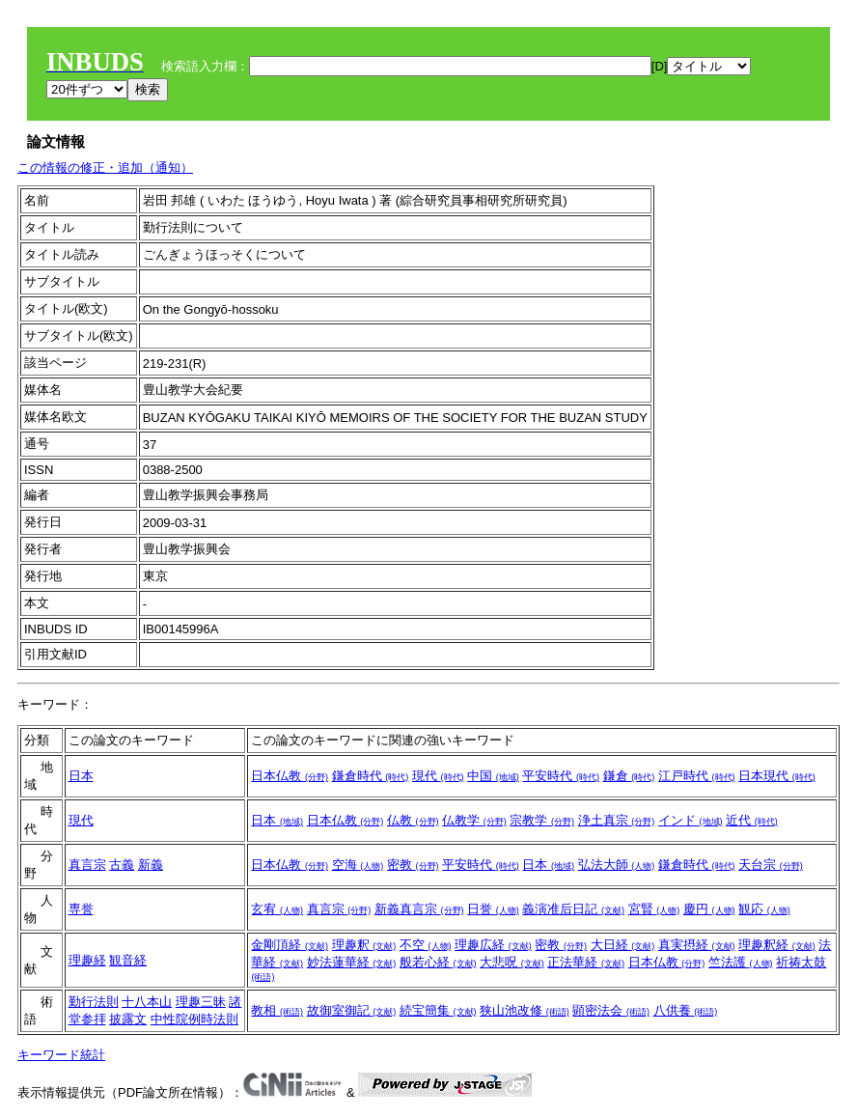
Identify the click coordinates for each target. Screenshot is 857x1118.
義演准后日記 (573, 909)
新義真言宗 (419, 909)
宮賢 (654, 909)
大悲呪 (512, 962)
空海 (358, 864)
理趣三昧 (201, 1001)
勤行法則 (94, 1001)
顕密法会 (611, 1010)
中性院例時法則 (194, 1019)
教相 (277, 1010)
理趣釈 (364, 944)
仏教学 (474, 820)
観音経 (128, 960)
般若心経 (438, 962)
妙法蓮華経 (352, 962)
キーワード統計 (61, 1055)
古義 (121, 864)
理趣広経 (493, 944)
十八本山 (147, 1001)
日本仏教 (289, 776)
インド (690, 820)
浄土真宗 (616, 820)
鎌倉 (629, 776)
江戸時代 (696, 776)
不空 (426, 944)
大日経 (623, 944)
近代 (752, 820)
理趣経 (87, 960)
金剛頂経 (289, 944)
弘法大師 (616, 864)
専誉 (81, 909)
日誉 (493, 909)
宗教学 (542, 820)
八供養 (685, 1010)
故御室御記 (352, 1010)
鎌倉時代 (370, 776)
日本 (81, 776)
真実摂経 (696, 944)
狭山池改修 (524, 1010)
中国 (493, 776)
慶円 (709, 909)
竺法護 (740, 962)
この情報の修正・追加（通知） (105, 167)
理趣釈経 (777, 944)
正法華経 (585, 962)
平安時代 (560, 776)
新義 (150, 864)
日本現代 (777, 776)
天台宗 (770, 864)
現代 (438, 776)
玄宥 (277, 909)
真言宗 (87, 864)
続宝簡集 (438, 1010)
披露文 (128, 1019)
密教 (413, 864)
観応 (764, 909)
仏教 (413, 820)
